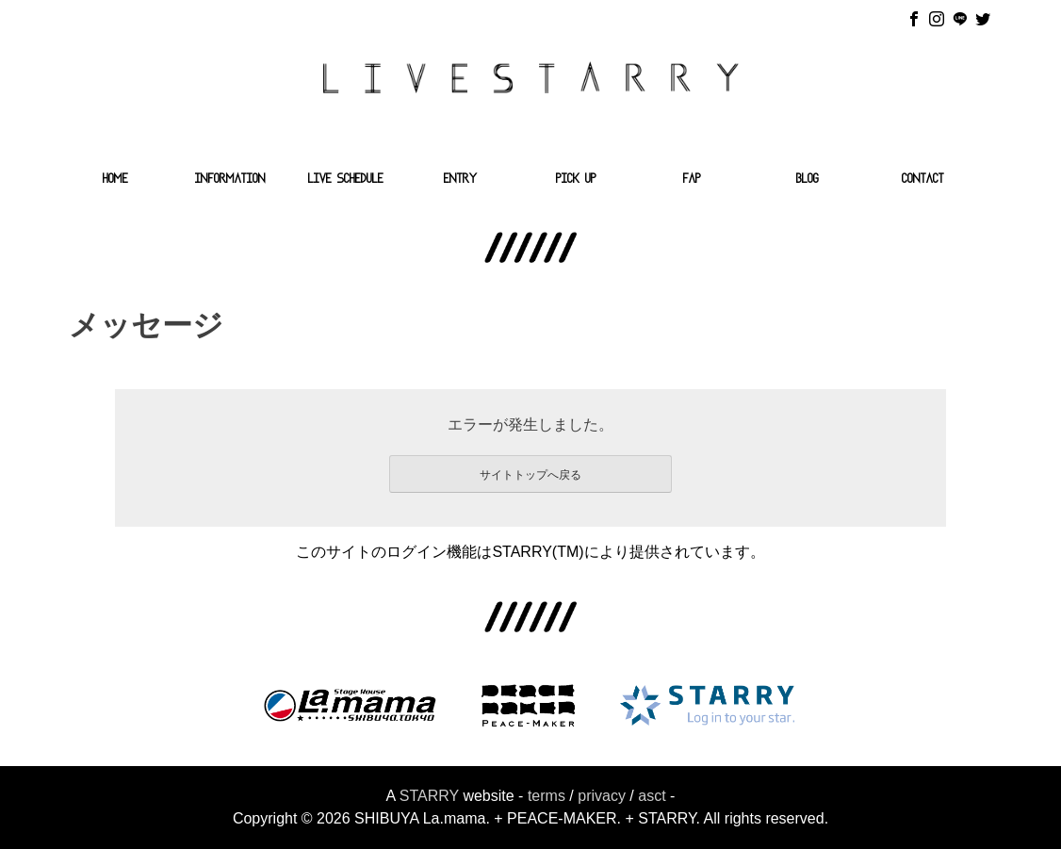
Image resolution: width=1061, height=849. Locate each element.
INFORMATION (230, 180)
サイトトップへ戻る (530, 475)
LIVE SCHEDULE (346, 180)
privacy (602, 796)
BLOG (807, 180)
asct (651, 796)
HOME (115, 180)
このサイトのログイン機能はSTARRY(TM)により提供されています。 (530, 552)
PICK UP (576, 180)
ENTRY (461, 180)
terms (546, 796)
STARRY (429, 796)
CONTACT (923, 180)
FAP (692, 180)
